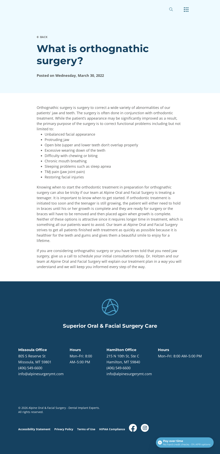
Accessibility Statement (34, 429)
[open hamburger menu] (186, 10)
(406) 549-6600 (30, 367)
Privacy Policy (63, 429)
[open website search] (174, 9)
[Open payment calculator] (185, 442)
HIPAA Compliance (112, 429)
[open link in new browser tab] (133, 428)
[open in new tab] (34, 359)
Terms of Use (86, 429)
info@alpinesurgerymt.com (41, 373)
